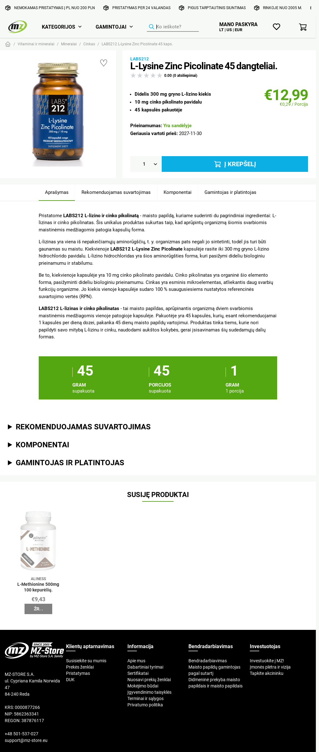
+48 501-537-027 (21, 734)
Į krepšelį (234, 164)
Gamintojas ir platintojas (230, 192)
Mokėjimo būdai (142, 686)
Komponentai (178, 192)
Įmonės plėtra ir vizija (270, 667)
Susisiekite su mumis (86, 661)
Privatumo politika (145, 705)
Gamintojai (111, 26)
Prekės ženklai (80, 667)
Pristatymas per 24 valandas (141, 8)
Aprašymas (57, 192)
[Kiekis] (146, 164)
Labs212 (139, 59)
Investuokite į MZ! (267, 661)
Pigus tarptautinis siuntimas (217, 8)
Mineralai (69, 44)
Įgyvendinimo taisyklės (149, 692)
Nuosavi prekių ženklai (149, 679)
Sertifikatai (137, 673)
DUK (70, 679)
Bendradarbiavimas (207, 661)
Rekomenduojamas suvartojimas (116, 192)
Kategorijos (58, 26)
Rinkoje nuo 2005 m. (282, 8)
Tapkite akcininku (266, 673)
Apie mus (136, 661)
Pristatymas (78, 673)
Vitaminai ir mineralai (36, 44)
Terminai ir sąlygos (145, 698)
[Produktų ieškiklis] (173, 27)
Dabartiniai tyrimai (145, 667)
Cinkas (89, 44)
